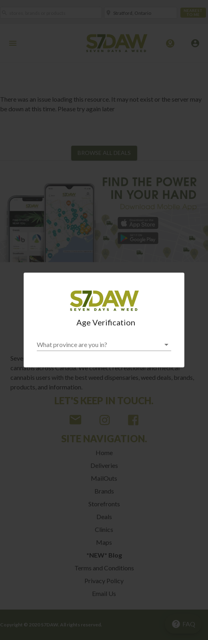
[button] (104, 344)
